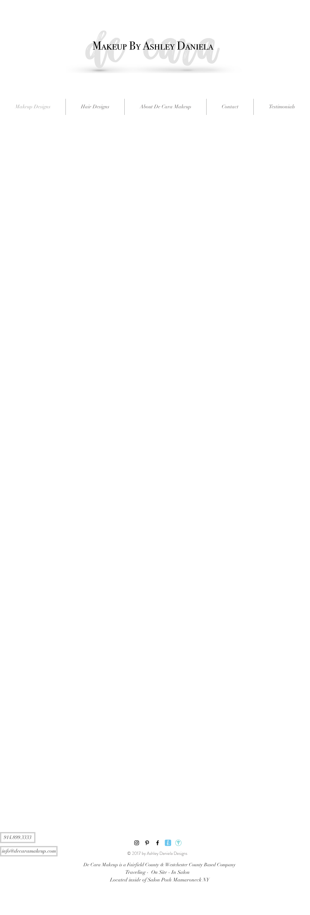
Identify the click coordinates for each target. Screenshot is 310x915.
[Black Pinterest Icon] (147, 843)
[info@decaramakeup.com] (29, 851)
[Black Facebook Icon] (157, 843)
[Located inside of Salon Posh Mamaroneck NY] (160, 880)
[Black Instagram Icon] (136, 843)
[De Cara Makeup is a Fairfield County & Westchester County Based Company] (159, 864)
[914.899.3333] (17, 837)
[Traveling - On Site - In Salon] (157, 872)
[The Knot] (168, 843)
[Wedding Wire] (178, 843)
